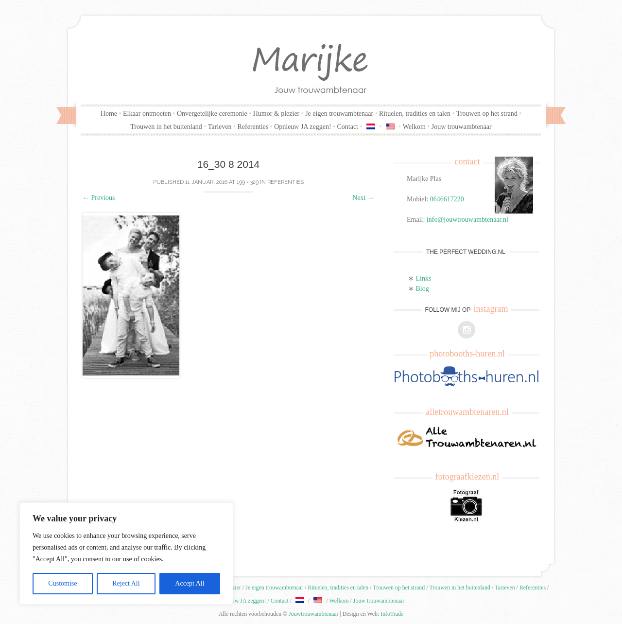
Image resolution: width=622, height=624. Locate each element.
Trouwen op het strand (487, 113)
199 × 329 (248, 182)
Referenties (252, 126)
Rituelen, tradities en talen (414, 113)
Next (363, 197)
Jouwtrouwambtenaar (313, 613)
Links (424, 278)
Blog (422, 288)
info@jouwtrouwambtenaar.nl (467, 219)
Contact (347, 126)
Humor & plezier (276, 113)
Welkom (414, 126)
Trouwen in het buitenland (166, 126)
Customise (62, 583)
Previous (99, 197)
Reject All (125, 583)
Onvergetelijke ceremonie (212, 113)
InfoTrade (391, 613)
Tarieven (220, 126)
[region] (126, 553)
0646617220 (447, 199)
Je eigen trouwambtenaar (339, 113)
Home (109, 113)
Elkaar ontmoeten (147, 113)
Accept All (189, 583)
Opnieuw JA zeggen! (302, 126)
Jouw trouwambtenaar (462, 126)
